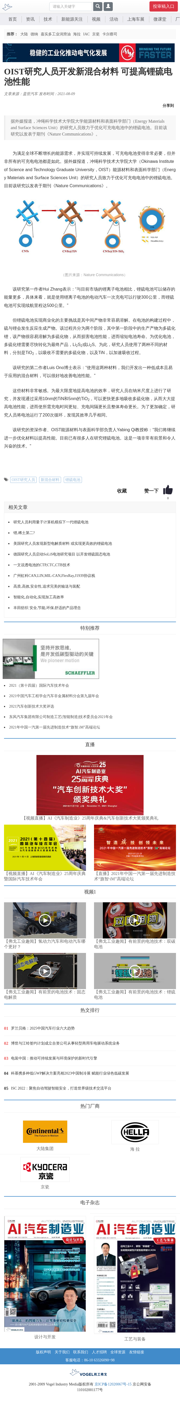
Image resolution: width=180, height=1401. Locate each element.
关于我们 (62, 1352)
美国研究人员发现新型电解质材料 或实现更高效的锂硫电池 (62, 544)
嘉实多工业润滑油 (56, 34)
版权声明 (43, 1352)
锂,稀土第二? (24, 533)
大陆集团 (45, 1148)
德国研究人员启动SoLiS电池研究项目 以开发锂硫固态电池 (61, 554)
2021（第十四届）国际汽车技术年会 (39, 685)
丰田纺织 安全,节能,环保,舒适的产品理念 (47, 608)
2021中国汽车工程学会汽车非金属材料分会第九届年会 (54, 696)
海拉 (77, 34)
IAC (86, 34)
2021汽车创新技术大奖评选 (31, 706)
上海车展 (135, 19)
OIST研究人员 (23, 480)
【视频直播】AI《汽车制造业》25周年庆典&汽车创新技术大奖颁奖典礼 (90, 818)
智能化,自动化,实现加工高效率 (38, 597)
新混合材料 (50, 480)
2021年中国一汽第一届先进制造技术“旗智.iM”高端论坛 (54, 727)
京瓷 (96, 34)
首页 (12, 19)
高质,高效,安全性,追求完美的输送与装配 (46, 586)
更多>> (9, 743)
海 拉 (135, 1149)
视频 (96, 19)
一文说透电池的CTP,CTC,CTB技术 (41, 565)
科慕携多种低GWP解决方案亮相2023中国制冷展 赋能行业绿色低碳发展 (70, 1073)
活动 (114, 19)
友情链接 (136, 1352)
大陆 (24, 34)
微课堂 (159, 19)
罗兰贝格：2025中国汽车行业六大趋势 (43, 1028)
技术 (48, 19)
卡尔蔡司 (109, 34)
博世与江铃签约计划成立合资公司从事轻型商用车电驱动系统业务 (65, 1043)
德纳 (34, 34)
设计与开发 (45, 1337)
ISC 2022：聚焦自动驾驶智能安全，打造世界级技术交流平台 (61, 1088)
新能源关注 (72, 19)
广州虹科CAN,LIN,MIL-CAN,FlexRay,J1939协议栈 (54, 576)
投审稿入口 (163, 6)
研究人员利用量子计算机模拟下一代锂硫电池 (50, 522)
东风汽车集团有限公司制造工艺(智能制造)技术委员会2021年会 (61, 717)
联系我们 (80, 1352)
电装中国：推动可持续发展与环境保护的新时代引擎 (54, 1058)
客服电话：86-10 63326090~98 (90, 1360)
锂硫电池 (72, 480)
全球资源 (117, 1352)
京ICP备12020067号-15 (113, 1384)
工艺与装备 (135, 1339)
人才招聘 (99, 1352)
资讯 (30, 19)
